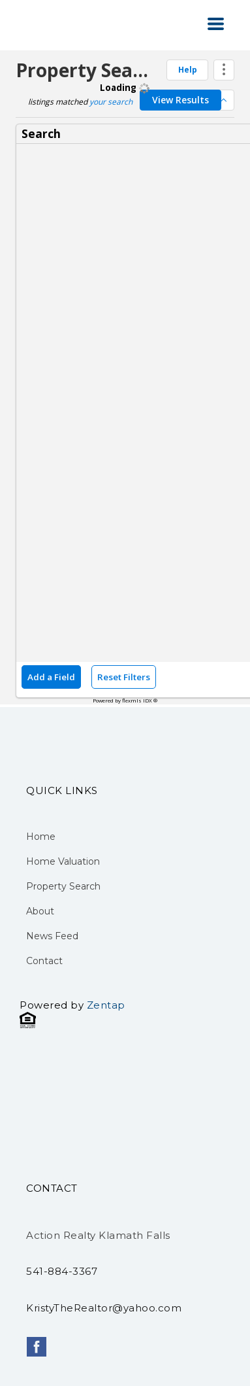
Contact (44, 961)
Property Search (63, 886)
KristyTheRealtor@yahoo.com (103, 1308)
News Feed (52, 936)
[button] (216, 24)
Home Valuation (63, 861)
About (40, 911)
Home (40, 836)
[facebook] (36, 1347)
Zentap (106, 1005)
